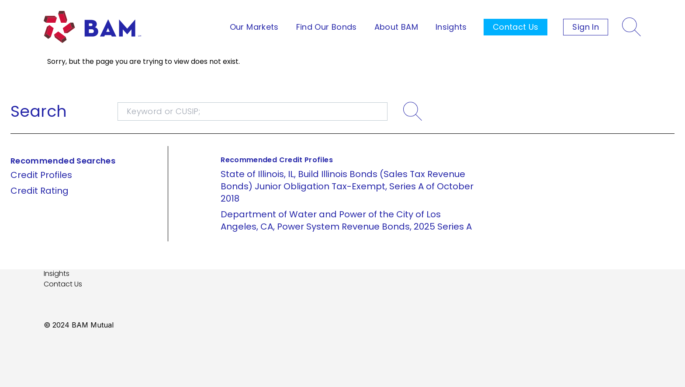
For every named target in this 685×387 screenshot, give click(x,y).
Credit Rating (39, 191)
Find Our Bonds (326, 26)
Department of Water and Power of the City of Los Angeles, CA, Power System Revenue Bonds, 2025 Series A (346, 220)
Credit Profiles (41, 175)
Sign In (585, 26)
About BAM (396, 26)
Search (38, 111)
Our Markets (254, 26)
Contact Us (516, 26)
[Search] (631, 27)
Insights (451, 26)
